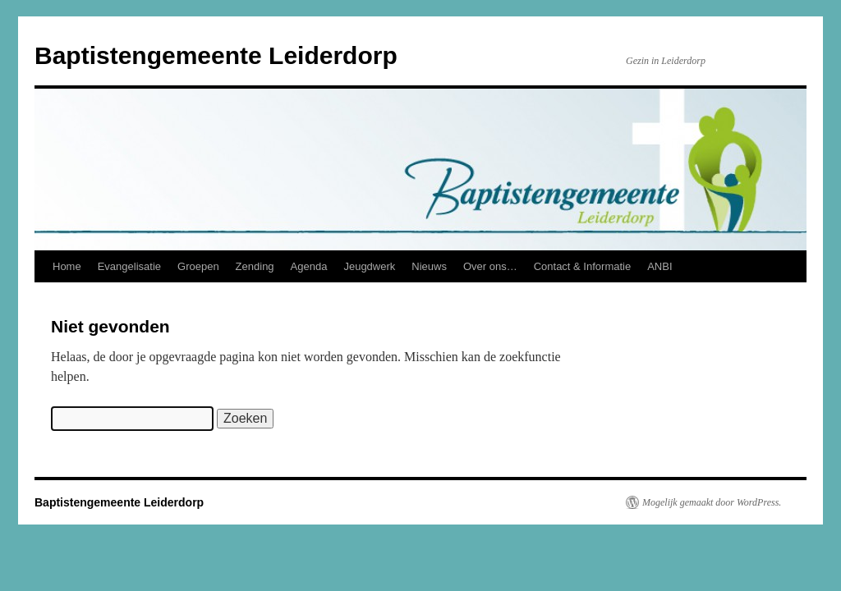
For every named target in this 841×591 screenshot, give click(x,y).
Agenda (309, 266)
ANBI (659, 266)
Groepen (198, 266)
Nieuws (429, 266)
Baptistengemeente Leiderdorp (216, 55)
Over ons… (490, 266)
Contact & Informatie (583, 266)
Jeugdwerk (369, 266)
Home (67, 266)
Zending (255, 266)
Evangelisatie (129, 266)
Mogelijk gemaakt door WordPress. (711, 502)
